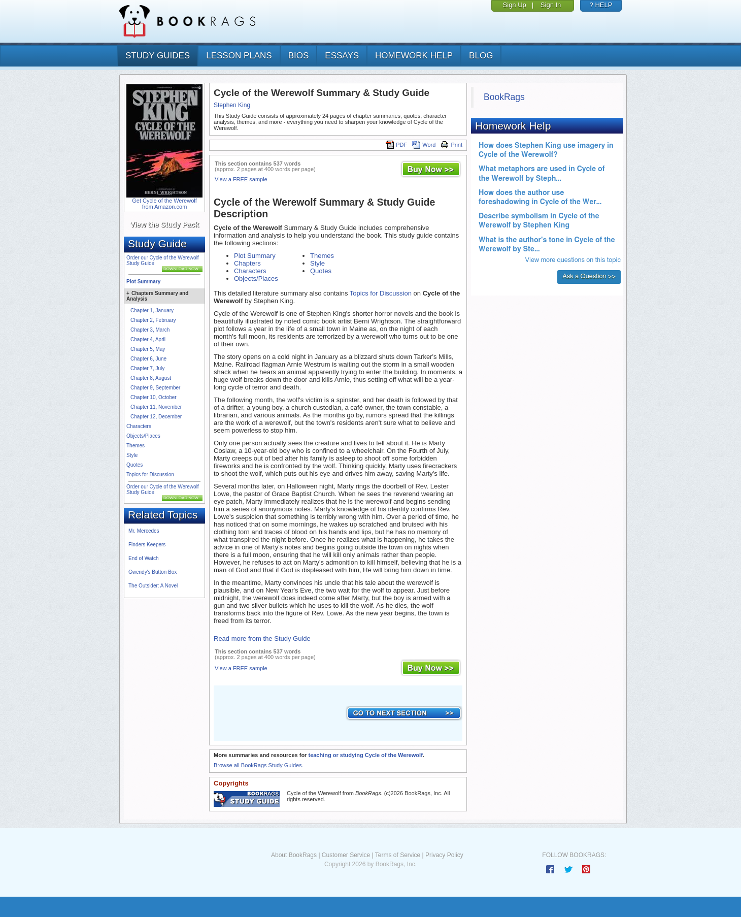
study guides (157, 55)
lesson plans (239, 55)
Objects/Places (143, 436)
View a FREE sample (241, 179)
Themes (135, 445)
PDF (396, 145)
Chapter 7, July (147, 368)
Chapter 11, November (156, 407)
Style (132, 455)
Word (423, 145)
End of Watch (143, 558)
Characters (138, 426)
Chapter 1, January (152, 310)
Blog (481, 55)
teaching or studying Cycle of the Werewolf (365, 755)
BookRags (504, 97)
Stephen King (232, 105)
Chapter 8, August (150, 378)
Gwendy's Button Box (152, 572)
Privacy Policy (444, 855)
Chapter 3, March (150, 330)
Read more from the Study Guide (262, 638)
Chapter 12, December (156, 416)
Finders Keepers (146, 544)
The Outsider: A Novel (153, 585)
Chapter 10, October (153, 397)
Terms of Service (397, 855)
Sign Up (514, 5)
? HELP (601, 5)
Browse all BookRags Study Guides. (259, 765)
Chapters (247, 263)
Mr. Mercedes (143, 531)
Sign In (551, 5)
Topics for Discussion (150, 474)
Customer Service (346, 855)
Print (451, 145)
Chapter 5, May (147, 349)
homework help (414, 55)
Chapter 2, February (153, 320)
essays (342, 55)
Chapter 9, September (155, 387)
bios (298, 55)
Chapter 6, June (148, 359)
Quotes (134, 465)
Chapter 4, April (147, 339)
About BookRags (294, 855)
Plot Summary (143, 281)
